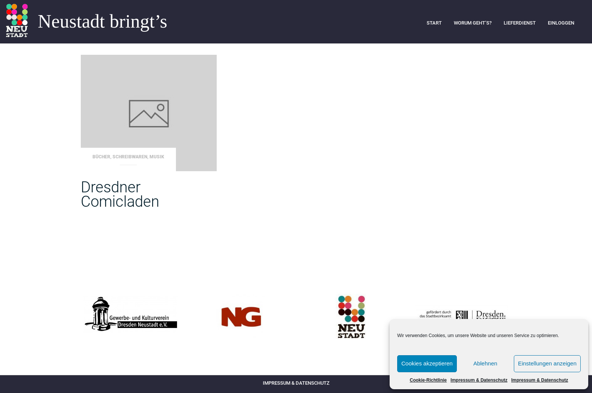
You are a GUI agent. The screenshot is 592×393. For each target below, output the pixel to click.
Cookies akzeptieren (427, 363)
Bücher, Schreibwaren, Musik (128, 156)
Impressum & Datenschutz (478, 380)
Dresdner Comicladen (120, 194)
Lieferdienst (520, 23)
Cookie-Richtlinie (428, 380)
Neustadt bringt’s (102, 21)
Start (434, 23)
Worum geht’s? (473, 23)
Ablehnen (485, 363)
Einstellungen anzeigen (547, 363)
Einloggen (561, 23)
